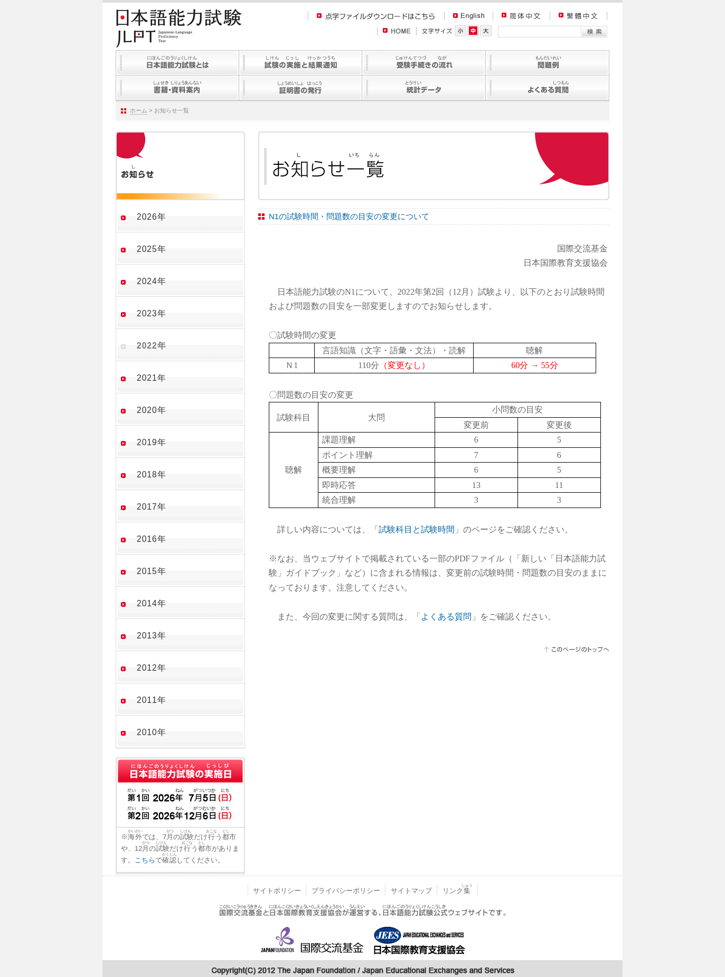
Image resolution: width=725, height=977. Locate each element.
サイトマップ (411, 891)
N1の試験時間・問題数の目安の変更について (349, 216)
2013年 (151, 635)
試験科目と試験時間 (417, 529)
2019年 (151, 442)
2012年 (151, 667)
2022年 (151, 345)
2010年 (151, 732)
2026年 (151, 216)
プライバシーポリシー (346, 891)
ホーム (138, 110)
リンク (457, 891)
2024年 (151, 281)
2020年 (151, 410)
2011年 (151, 700)
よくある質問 (446, 616)
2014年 (151, 603)
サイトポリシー (277, 891)
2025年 (151, 249)
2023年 (151, 313)
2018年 (151, 474)
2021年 (151, 377)
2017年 (151, 506)
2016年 (151, 538)
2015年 (151, 571)
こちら (145, 860)
